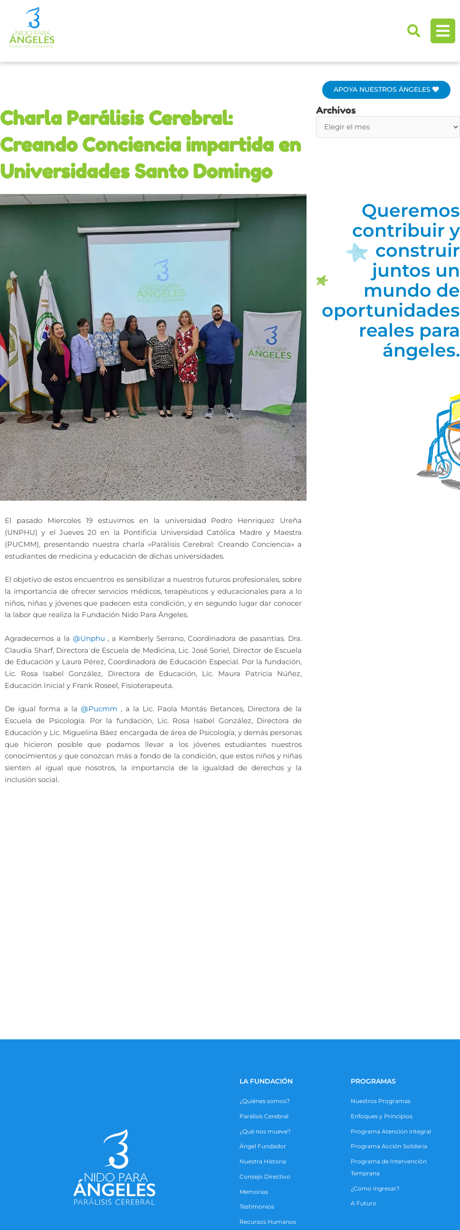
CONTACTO (354, 1097)
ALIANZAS (55, 1097)
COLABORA (259, 1097)
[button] (414, 31)
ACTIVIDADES (157, 1097)
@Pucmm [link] (99, 708)
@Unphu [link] (89, 638)
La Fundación (266, 897)
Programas (373, 897)
